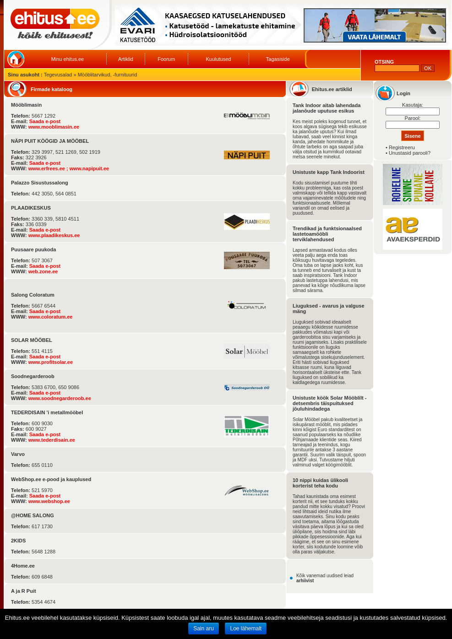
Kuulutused (218, 59)
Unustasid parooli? (409, 153)
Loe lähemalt (245, 628)
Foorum (166, 59)
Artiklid (125, 59)
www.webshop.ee (49, 501)
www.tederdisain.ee (51, 440)
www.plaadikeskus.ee (54, 235)
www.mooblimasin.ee (53, 127)
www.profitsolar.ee (50, 362)
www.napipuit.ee (89, 168)
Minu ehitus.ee (67, 59)
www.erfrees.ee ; (49, 168)
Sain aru (203, 628)
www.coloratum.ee (50, 317)
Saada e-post (44, 121)
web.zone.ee (43, 271)
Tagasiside (278, 59)
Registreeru (402, 147)
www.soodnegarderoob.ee (59, 398)
